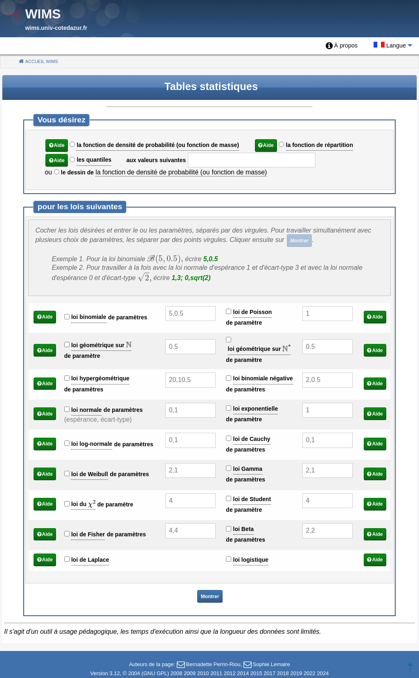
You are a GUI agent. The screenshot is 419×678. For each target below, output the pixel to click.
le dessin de (77, 172)
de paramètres (127, 317)
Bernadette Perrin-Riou (213, 664)
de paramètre (244, 322)
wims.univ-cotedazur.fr (56, 28)
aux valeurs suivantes (156, 160)
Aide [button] (59, 145)
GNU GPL (155, 673)
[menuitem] (341, 45)
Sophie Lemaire (271, 664)
